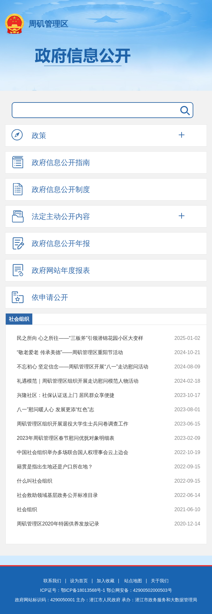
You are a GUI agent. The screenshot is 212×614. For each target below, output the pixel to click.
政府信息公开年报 (50, 243)
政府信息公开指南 (50, 162)
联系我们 (52, 580)
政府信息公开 (106, 66)
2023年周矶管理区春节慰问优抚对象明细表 (91, 438)
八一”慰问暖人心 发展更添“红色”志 (91, 409)
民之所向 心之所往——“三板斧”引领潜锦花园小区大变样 (91, 338)
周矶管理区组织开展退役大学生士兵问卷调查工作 (91, 424)
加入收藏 (105, 580)
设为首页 (79, 580)
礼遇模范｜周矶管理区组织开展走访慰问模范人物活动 (91, 381)
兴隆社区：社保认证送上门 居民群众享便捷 (91, 395)
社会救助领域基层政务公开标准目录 (91, 495)
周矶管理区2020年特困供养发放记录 (91, 524)
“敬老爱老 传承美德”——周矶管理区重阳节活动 (91, 352)
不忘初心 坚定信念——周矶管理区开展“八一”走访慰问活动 (91, 367)
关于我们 (160, 580)
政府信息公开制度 (50, 189)
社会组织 (19, 319)
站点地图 (133, 580)
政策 (28, 135)
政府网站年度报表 (50, 270)
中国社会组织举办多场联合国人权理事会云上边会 (91, 452)
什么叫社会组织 (91, 481)
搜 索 (183, 110)
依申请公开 (39, 297)
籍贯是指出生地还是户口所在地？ (91, 467)
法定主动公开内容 (50, 216)
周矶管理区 (48, 23)
